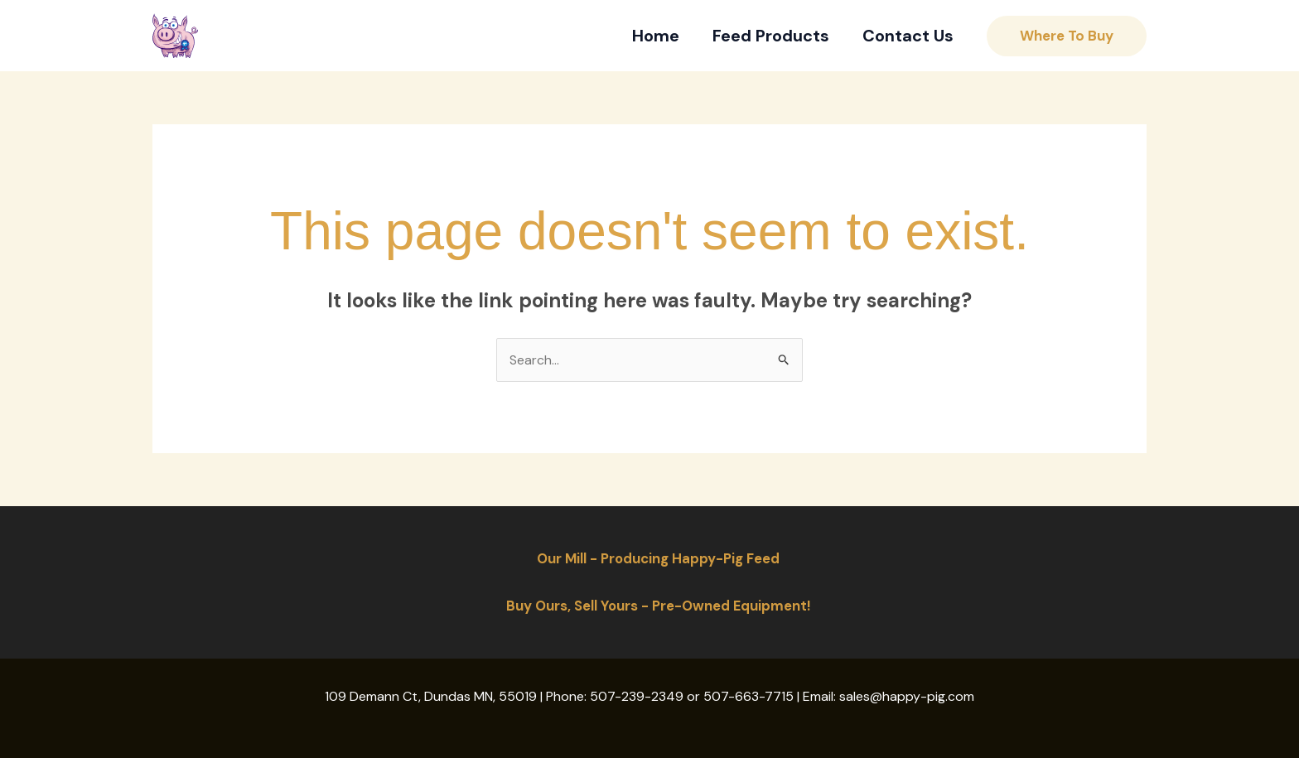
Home (655, 35)
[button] (1067, 36)
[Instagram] (377, 35)
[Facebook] (343, 35)
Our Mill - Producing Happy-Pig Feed (658, 558)
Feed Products (770, 35)
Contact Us (908, 35)
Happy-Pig (262, 35)
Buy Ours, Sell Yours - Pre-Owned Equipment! (658, 605)
